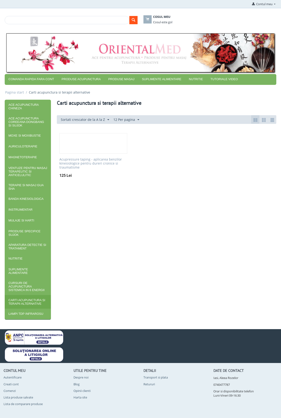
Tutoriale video (224, 79)
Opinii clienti (82, 391)
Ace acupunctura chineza (23, 106)
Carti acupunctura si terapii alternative (26, 301)
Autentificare (13, 377)
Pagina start (14, 92)
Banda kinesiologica (26, 199)
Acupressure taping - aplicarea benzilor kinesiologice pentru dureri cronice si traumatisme (90, 163)
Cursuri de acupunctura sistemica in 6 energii (26, 286)
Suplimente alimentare (161, 79)
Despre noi (81, 377)
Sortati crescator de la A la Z (85, 119)
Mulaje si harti (21, 220)
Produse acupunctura (81, 79)
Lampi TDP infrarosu (25, 313)
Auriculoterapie (22, 146)
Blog (76, 384)
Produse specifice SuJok (24, 233)
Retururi (149, 384)
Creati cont (11, 384)
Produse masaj (121, 79)
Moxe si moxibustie (24, 135)
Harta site (80, 397)
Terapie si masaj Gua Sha (26, 186)
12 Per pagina (126, 119)
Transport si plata (155, 377)
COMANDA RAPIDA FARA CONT (31, 79)
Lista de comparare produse (23, 404)
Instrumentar (20, 209)
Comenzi (10, 391)
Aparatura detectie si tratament (27, 246)
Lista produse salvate (18, 397)
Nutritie (196, 79)
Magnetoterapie (22, 157)
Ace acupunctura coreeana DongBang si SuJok (26, 122)
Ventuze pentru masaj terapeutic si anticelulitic (27, 171)
